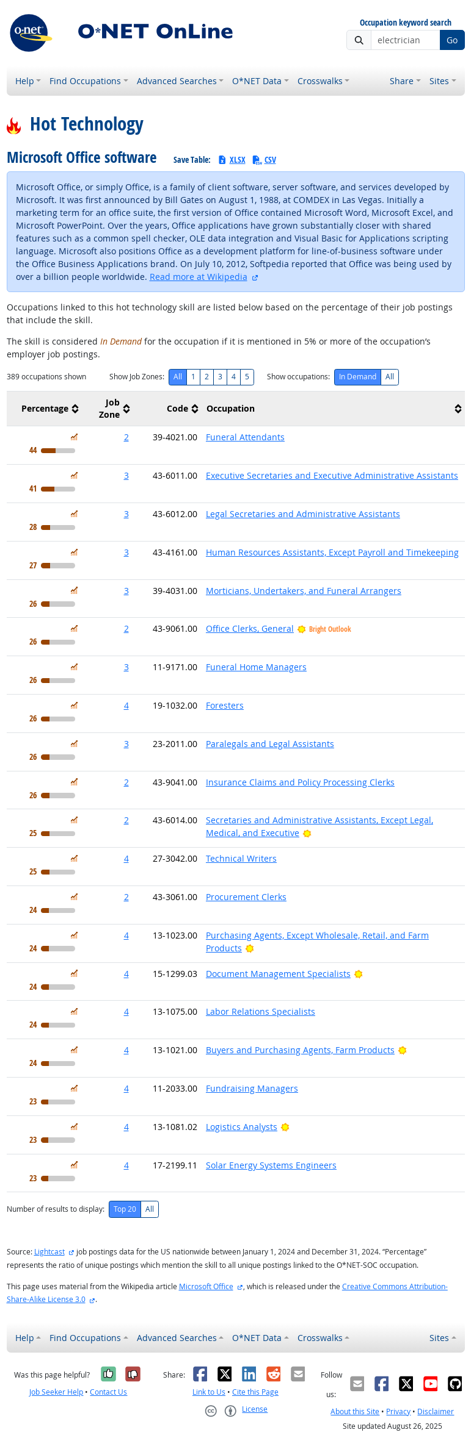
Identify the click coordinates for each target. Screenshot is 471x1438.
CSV (264, 159)
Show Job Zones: (136, 376)
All (177, 376)
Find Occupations (85, 81)
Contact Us (108, 1392)
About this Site (354, 1411)
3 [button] (126, 475)
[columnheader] (44, 409)
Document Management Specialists (278, 973)
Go (452, 40)
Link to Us (208, 1392)
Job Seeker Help (56, 1392)
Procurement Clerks (246, 897)
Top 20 (125, 1209)
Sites (439, 81)
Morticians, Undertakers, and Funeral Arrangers (303, 590)
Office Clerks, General (250, 628)
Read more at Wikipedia (198, 276)
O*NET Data (257, 81)
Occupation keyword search (405, 23)
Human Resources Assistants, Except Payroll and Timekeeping (332, 552)
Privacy (398, 1411)
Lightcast (49, 1252)
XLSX (231, 159)
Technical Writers (241, 858)
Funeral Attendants (245, 437)
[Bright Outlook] (307, 833)
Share (402, 81)
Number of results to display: (55, 1209)
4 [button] (126, 705)
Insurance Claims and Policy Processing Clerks (300, 782)
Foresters (225, 705)
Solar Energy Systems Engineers (271, 1165)
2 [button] (126, 437)
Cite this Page (255, 1392)
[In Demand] (74, 437)
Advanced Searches (177, 81)
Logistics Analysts (241, 1126)
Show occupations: (298, 376)
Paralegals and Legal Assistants (270, 743)
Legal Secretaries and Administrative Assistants (303, 514)
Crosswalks (320, 81)
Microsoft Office (206, 1286)
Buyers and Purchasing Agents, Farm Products (300, 1050)
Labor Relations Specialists (260, 1011)
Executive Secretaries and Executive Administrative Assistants (332, 475)
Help (24, 81)
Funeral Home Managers (256, 667)
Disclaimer (435, 1411)
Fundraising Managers (252, 1088)
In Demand (357, 376)
